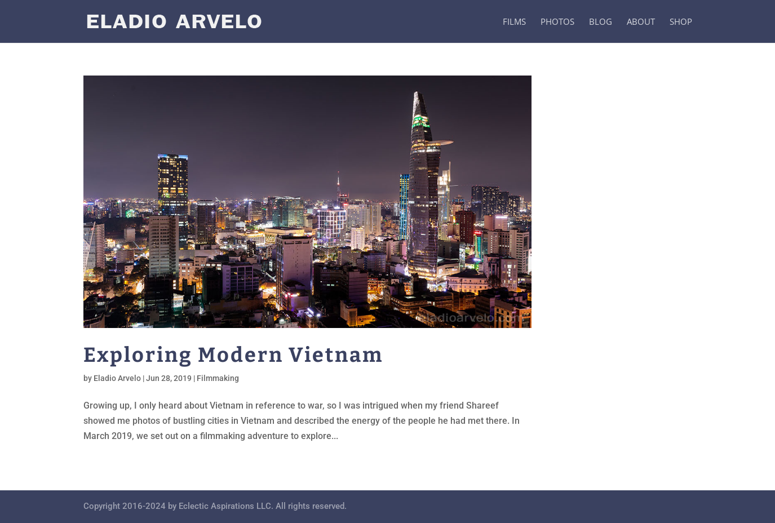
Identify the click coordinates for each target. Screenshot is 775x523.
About (641, 22)
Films (514, 22)
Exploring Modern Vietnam (233, 355)
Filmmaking (218, 378)
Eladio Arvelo (117, 378)
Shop (681, 22)
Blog (600, 22)
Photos (557, 22)
